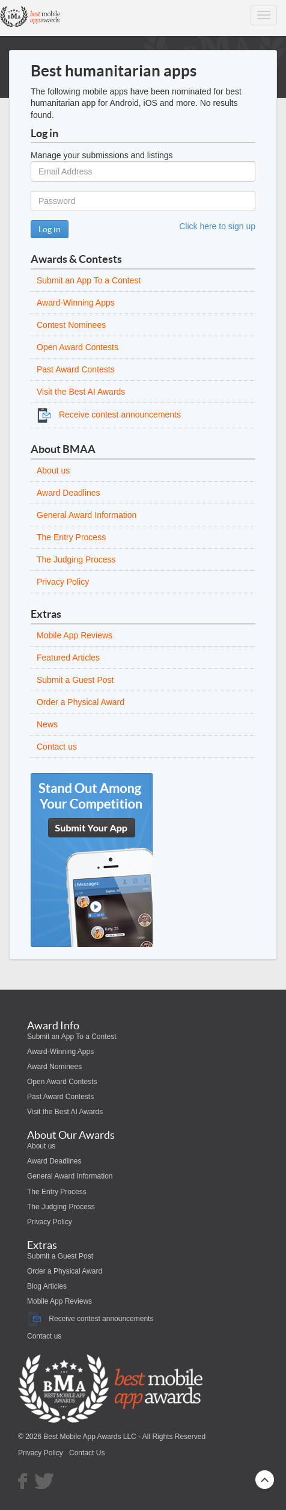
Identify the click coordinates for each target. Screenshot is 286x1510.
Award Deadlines (68, 493)
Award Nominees (54, 1066)
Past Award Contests (76, 369)
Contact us (57, 746)
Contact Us (87, 1453)
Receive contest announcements (109, 414)
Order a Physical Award (80, 702)
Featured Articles (68, 657)
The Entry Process (71, 537)
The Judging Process (76, 559)
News (47, 724)
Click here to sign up (217, 226)
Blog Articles (47, 1286)
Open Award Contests (77, 347)
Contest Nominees (71, 325)
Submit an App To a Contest (89, 280)
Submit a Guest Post (75, 680)
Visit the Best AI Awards (81, 391)
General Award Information (86, 515)
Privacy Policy (63, 582)
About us (53, 470)
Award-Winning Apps (76, 302)
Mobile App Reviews (74, 635)
